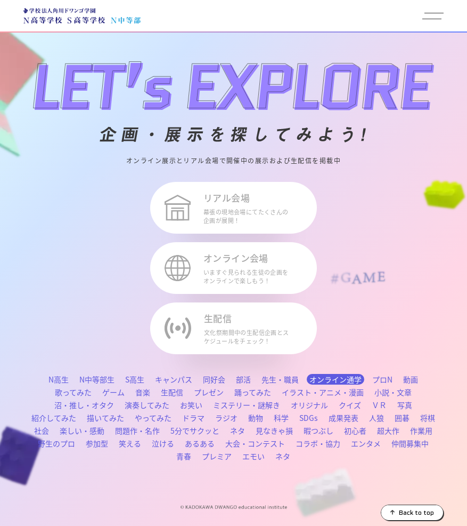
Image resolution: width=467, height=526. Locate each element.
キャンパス (173, 379)
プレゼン (209, 392)
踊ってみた (252, 392)
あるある (200, 443)
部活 (243, 379)
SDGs (308, 417)
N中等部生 (96, 379)
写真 (404, 405)
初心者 (355, 430)
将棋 (427, 417)
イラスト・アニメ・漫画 (323, 392)
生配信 (172, 392)
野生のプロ (56, 443)
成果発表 (343, 417)
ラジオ (226, 417)
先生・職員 (280, 379)
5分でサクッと (194, 430)
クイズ (350, 405)
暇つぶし (318, 430)
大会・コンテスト (255, 443)
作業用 (421, 430)
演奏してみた (147, 405)
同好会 (214, 379)
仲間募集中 (410, 443)
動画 (410, 379)
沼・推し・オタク (84, 405)
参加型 (97, 443)
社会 (41, 430)
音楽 (142, 392)
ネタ (237, 430)
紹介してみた (53, 417)
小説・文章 (393, 392)
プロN (382, 379)
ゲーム (113, 392)
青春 (183, 456)
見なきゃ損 (274, 430)
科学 (281, 417)
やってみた (153, 417)
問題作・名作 (137, 430)
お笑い (191, 405)
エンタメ (366, 443)
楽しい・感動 (82, 430)
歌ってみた (73, 392)
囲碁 (402, 417)
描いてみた (105, 417)
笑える (130, 443)
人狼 (376, 417)
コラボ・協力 (318, 443)
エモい (253, 456)
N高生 (58, 379)
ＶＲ (379, 405)
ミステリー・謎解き (246, 405)
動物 (255, 417)
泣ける (163, 443)
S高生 (134, 379)
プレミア (217, 456)
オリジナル (309, 405)
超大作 (388, 430)
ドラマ (193, 417)
